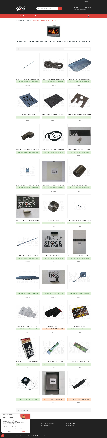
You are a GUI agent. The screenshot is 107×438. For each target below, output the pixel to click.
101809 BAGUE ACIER (53, 220)
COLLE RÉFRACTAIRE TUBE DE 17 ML (53, 361)
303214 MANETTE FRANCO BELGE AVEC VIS (27, 149)
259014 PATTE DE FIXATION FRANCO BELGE (27, 185)
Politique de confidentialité (43, 435)
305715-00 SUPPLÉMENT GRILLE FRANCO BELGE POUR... (79, 255)
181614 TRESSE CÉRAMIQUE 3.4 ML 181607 (53, 79)
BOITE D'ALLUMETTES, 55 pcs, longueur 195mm (79, 361)
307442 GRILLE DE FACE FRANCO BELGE (27, 291)
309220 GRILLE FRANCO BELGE (27, 114)
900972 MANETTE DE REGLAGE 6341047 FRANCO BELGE (79, 291)
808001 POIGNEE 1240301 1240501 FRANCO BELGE (79, 397)
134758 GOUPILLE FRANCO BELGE (53, 255)
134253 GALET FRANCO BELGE (79, 185)
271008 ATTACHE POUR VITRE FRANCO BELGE (79, 114)
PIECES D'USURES (59, 45)
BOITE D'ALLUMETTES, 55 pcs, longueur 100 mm (28, 361)
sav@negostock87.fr (81, 9)
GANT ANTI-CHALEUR (53, 326)
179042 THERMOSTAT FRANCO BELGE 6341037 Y (79, 149)
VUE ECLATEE (46, 45)
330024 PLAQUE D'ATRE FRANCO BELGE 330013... (53, 114)
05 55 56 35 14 (88, 7)
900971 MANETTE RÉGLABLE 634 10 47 (28, 255)
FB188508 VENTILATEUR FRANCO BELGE (27, 397)
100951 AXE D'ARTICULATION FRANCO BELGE (27, 220)
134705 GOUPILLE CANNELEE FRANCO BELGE (79, 220)
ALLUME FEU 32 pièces (79, 326)
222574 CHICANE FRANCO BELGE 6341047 (79, 79)
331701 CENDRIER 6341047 (53, 397)
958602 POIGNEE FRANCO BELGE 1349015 (53, 291)
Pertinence (77, 49)
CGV (35, 435)
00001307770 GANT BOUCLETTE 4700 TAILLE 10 (28, 326)
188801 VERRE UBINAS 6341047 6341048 (53, 185)
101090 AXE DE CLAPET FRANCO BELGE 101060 (28, 79)
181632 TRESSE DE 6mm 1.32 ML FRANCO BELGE (53, 149)
